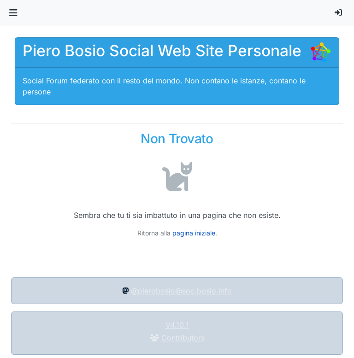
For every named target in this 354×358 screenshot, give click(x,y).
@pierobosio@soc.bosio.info (181, 290)
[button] (13, 13)
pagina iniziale (193, 233)
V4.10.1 (177, 324)
